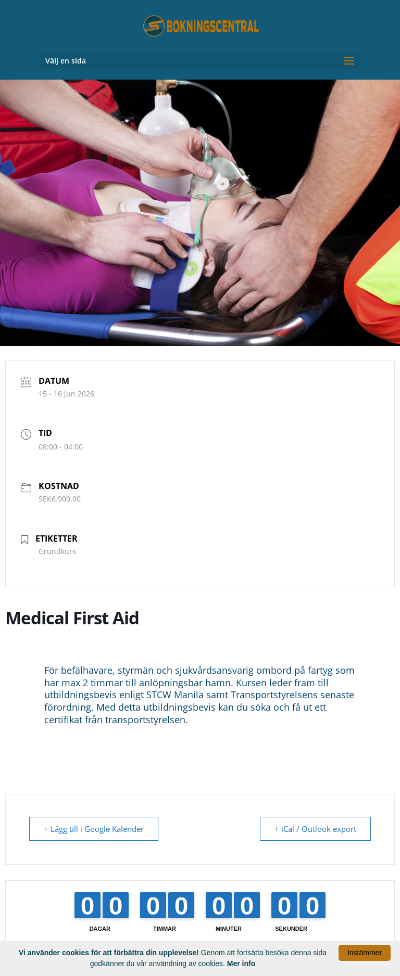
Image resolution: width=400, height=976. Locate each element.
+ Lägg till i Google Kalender (94, 829)
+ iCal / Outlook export (315, 829)
